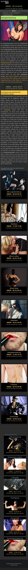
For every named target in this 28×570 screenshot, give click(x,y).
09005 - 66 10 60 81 (14, 6)
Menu (14, 11)
